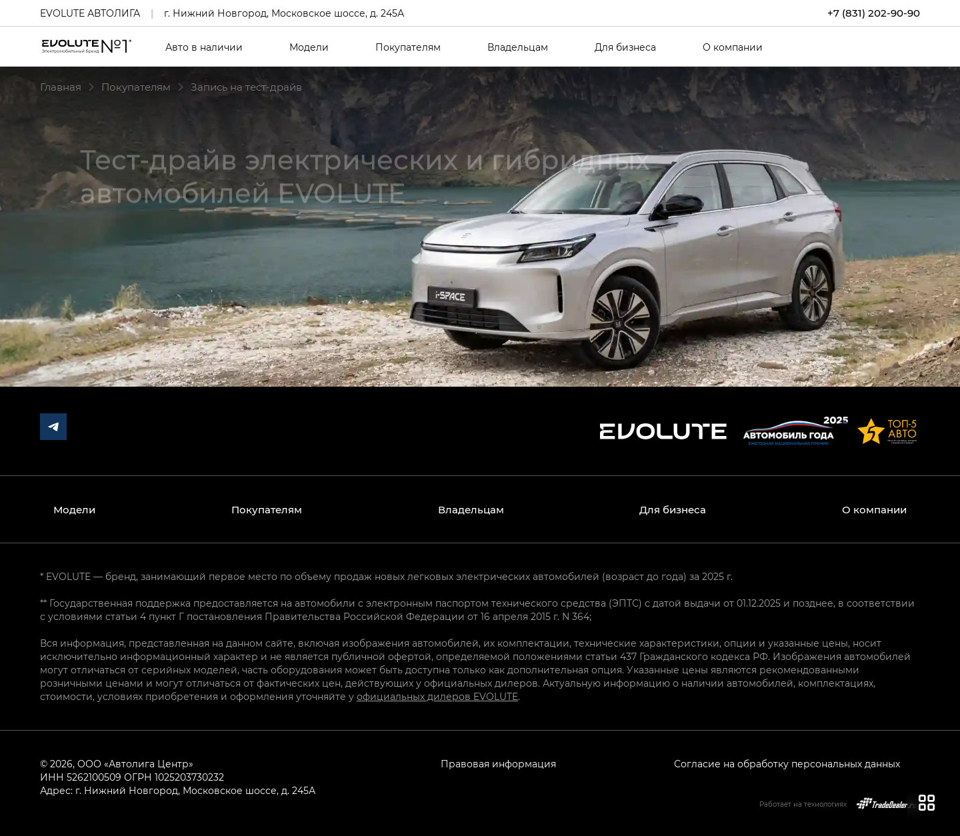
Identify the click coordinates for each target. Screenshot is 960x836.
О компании (733, 47)
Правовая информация (498, 763)
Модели (309, 47)
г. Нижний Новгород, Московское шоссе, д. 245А (284, 13)
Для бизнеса (625, 47)
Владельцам (517, 47)
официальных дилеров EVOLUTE (437, 696)
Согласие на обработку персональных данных (787, 763)
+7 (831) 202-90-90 (873, 13)
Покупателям (408, 47)
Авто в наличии (204, 47)
